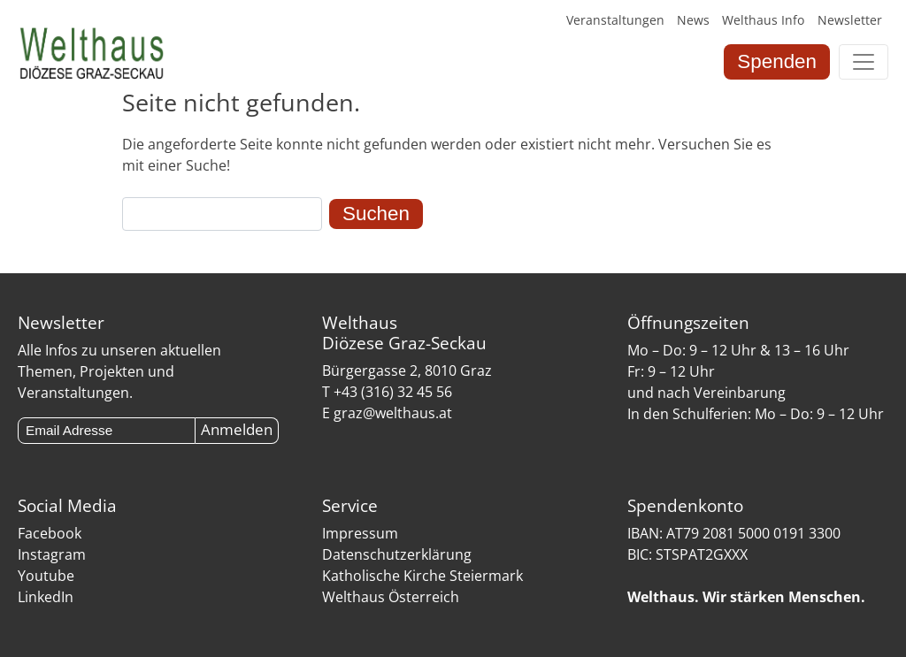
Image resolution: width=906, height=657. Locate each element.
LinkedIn (45, 597)
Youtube (46, 575)
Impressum (360, 533)
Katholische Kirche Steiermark (422, 575)
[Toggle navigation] (863, 62)
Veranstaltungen (615, 19)
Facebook (49, 533)
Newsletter (850, 19)
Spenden (777, 61)
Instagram (52, 554)
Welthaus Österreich (390, 597)
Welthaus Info (763, 19)
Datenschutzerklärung (397, 554)
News (693, 19)
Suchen (376, 213)
